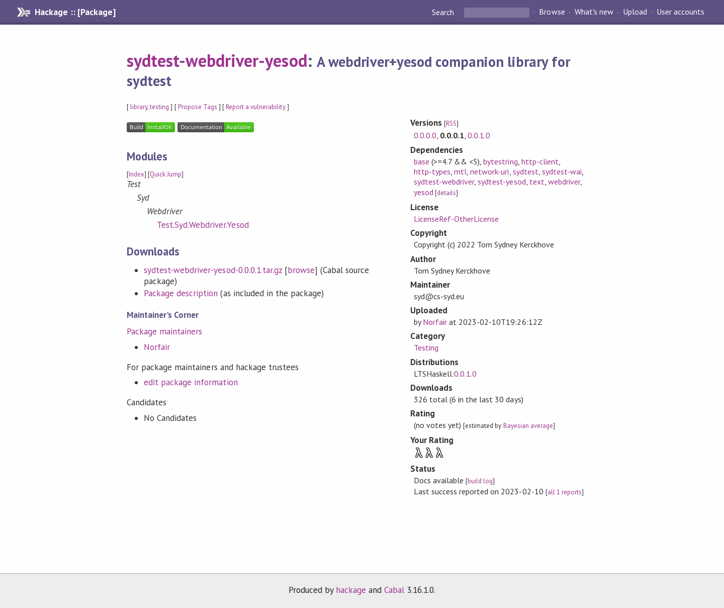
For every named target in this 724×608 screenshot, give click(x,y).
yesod (423, 192)
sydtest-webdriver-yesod (217, 60)
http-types (432, 171)
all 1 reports (565, 492)
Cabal (394, 589)
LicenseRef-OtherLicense (456, 219)
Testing (426, 347)
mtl (460, 171)
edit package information (191, 382)
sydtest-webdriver (444, 182)
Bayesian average (528, 425)
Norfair (157, 347)
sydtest (525, 171)
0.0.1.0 (479, 135)
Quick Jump (166, 174)
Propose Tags (197, 107)
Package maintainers (164, 331)
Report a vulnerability (256, 107)
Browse (552, 12)
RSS (451, 123)
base (421, 161)
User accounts (680, 12)
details (446, 193)
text (537, 182)
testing (159, 107)
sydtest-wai (562, 171)
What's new (594, 12)
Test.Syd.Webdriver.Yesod (203, 224)
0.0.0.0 (425, 135)
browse (301, 270)
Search (444, 12)
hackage (351, 589)
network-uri (489, 171)
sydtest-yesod (501, 182)
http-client (540, 161)
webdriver (564, 182)
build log (480, 481)
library (138, 107)
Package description (181, 293)
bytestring (500, 161)
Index (136, 174)
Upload (635, 12)
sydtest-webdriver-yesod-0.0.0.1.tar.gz (213, 270)
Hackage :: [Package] (75, 12)
